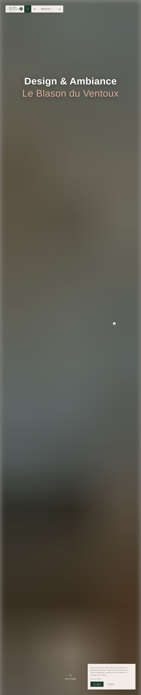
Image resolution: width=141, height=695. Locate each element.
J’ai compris (97, 684)
